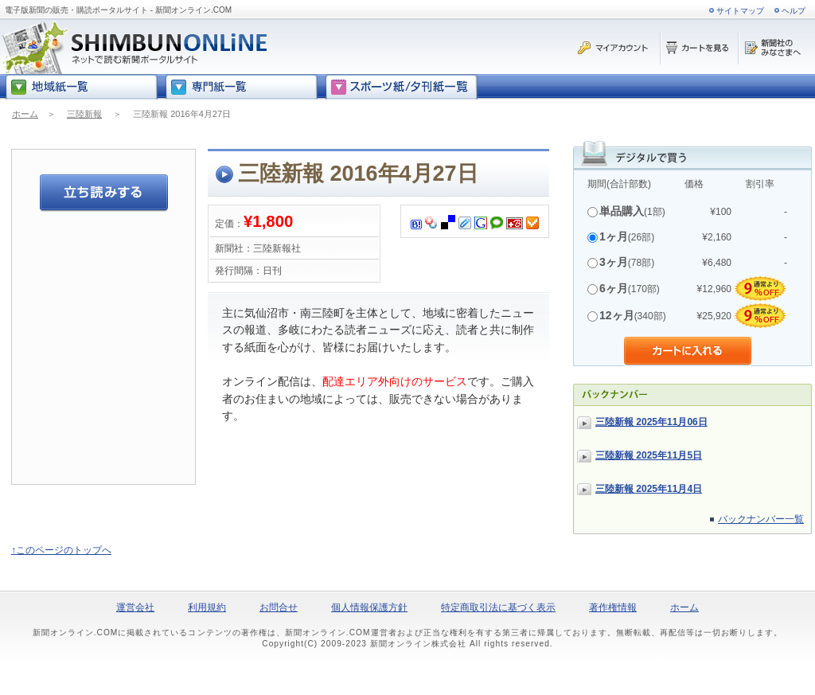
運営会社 (135, 607)
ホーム (25, 114)
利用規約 (207, 607)
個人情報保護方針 (369, 607)
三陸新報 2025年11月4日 (648, 488)
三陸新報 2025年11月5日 (648, 455)
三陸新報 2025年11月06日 (651, 422)
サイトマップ (740, 10)
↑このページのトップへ (61, 550)
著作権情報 (613, 607)
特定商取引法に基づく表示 (498, 607)
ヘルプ (793, 10)
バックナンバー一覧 (761, 519)
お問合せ (278, 607)
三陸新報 (84, 114)
